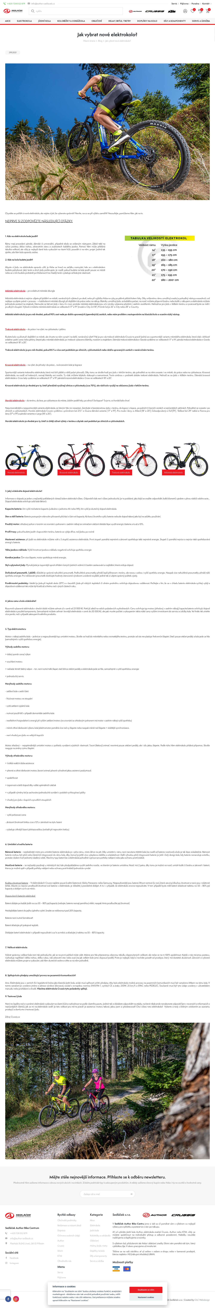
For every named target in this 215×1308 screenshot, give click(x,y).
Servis (174, 3)
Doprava (61, 1230)
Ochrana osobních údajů (68, 1235)
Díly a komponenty (98, 1255)
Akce (92, 1220)
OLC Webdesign (202, 1299)
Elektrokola (95, 1225)
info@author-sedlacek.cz (43, 3)
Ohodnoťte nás (64, 1261)
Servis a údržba (97, 1261)
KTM (59, 1255)
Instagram (12, 1263)
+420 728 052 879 (16, 3)
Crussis (60, 1245)
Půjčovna (184, 3)
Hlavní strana (89, 40)
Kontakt (205, 3)
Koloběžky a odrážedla (100, 1235)
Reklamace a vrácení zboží (69, 1225)
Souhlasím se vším (146, 1290)
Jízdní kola (94, 1230)
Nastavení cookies (146, 1297)
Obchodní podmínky (66, 1220)
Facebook (12, 1258)
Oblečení (94, 1240)
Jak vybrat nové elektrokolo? (118, 40)
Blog (100, 40)
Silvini (60, 1250)
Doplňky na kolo (97, 1250)
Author (60, 1240)
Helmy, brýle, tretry (98, 1245)
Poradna (195, 3)
